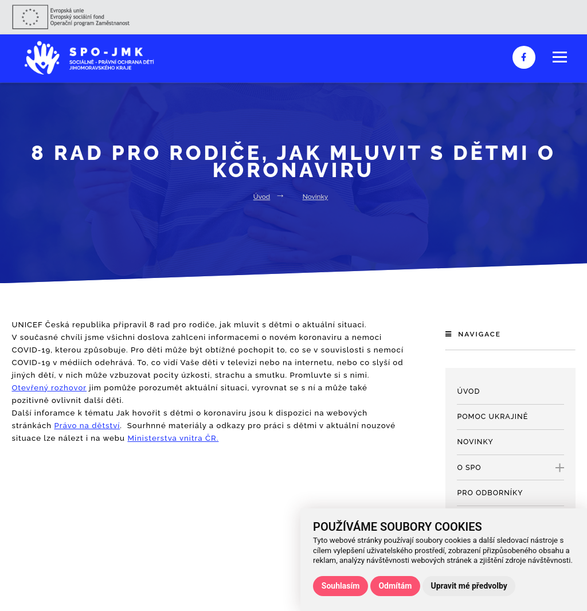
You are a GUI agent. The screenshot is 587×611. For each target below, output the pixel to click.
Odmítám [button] (395, 585)
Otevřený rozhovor (49, 387)
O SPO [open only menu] (510, 468)
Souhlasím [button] (341, 585)
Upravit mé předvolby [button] (469, 585)
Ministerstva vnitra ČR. (172, 438)
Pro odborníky (490, 492)
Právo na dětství (87, 425)
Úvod (261, 197)
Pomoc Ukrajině (492, 416)
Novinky (315, 197)
